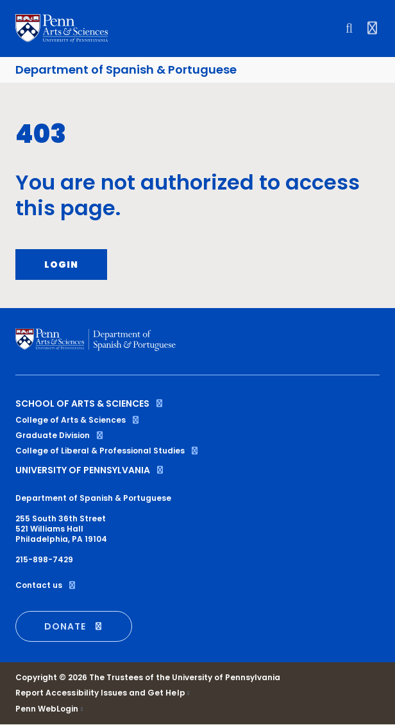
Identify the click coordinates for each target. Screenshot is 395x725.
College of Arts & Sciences (77, 419)
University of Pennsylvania (90, 470)
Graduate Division (60, 435)
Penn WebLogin (47, 709)
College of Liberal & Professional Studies (107, 450)
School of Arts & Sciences (89, 403)
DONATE (73, 626)
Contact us (46, 585)
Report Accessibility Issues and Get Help (100, 693)
